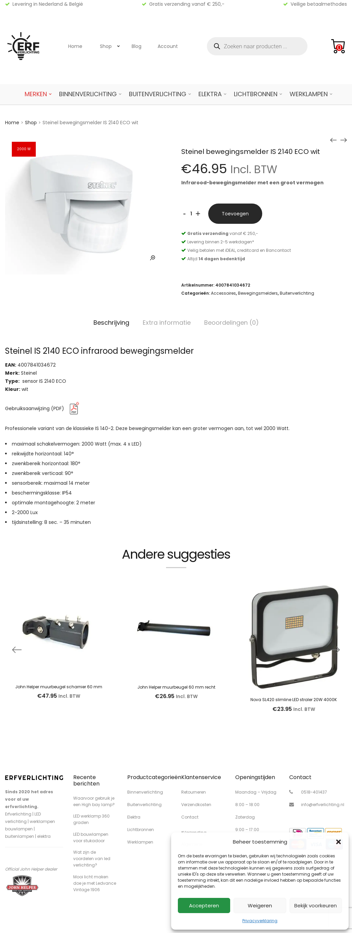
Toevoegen (235, 213)
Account (168, 46)
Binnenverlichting (88, 94)
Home (75, 46)
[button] (338, 841)
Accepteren (204, 905)
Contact (189, 817)
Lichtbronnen (255, 94)
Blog (136, 46)
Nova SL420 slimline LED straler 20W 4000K (293, 699)
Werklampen (309, 94)
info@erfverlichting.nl (322, 804)
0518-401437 (314, 792)
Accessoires (223, 293)
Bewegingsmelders (258, 293)
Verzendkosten (196, 804)
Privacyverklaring (259, 921)
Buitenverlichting (157, 94)
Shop (106, 46)
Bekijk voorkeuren (315, 905)
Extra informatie (167, 322)
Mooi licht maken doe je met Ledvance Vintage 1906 (94, 883)
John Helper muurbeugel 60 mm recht (176, 687)
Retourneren (193, 792)
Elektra (210, 94)
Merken (36, 94)
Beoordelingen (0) (231, 322)
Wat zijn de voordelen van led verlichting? (91, 858)
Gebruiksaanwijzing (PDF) (43, 408)
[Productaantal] (191, 214)
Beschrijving (111, 322)
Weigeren (260, 905)
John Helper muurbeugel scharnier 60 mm (58, 687)
